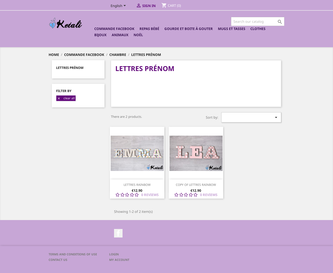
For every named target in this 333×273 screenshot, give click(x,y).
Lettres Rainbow (137, 185)
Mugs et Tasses (231, 28)
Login (114, 254)
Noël (138, 35)
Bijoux (100, 35)
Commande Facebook (114, 28)
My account (119, 260)
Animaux (120, 35)
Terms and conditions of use (73, 254)
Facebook (118, 233)
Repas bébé (149, 28)
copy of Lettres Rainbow (196, 185)
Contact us (58, 260)
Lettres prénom (69, 67)
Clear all (66, 98)
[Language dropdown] (119, 6)
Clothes (257, 28)
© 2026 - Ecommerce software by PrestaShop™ (166, 267)
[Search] (257, 21)
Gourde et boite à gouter (188, 28)
